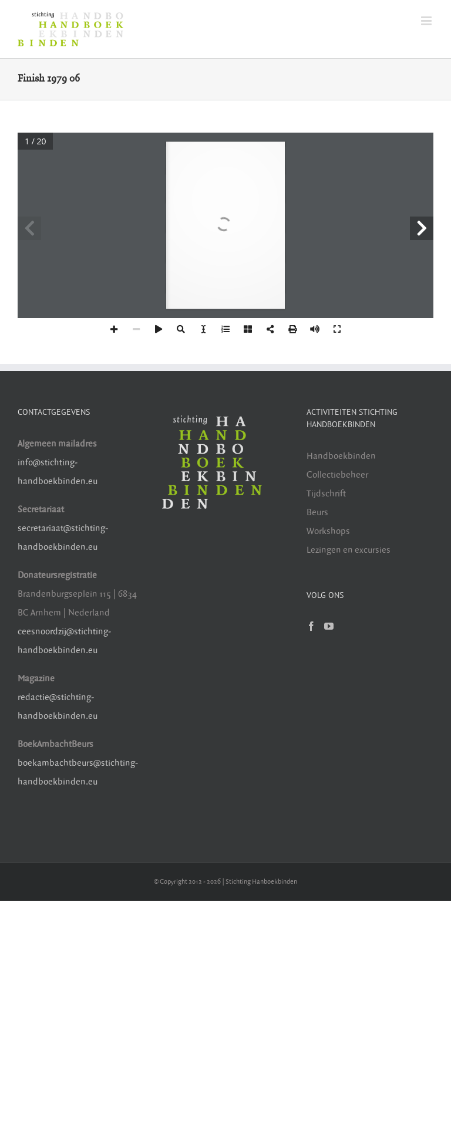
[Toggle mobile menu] (427, 21)
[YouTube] (329, 626)
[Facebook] (311, 626)
